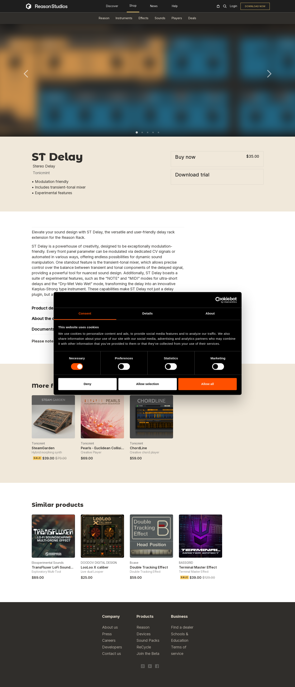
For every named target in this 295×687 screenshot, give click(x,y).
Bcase (134, 562)
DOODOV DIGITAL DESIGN (99, 562)
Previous (25, 74)
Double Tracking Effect (149, 567)
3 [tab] (148, 132)
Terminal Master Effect (198, 567)
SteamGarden (43, 448)
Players (177, 18)
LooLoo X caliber (95, 567)
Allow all (207, 384)
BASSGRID (186, 562)
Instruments (124, 18)
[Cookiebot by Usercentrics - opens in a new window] (218, 300)
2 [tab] (142, 132)
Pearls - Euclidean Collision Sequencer (112, 448)
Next (269, 74)
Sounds (160, 18)
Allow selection (147, 384)
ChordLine (138, 448)
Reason (104, 18)
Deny (87, 384)
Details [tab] (147, 313)
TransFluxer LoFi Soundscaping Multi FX (64, 567)
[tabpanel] (147, 76)
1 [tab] (137, 132)
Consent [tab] (84, 313)
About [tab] (210, 313)
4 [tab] (153, 132)
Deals (192, 18)
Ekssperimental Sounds (48, 562)
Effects (143, 18)
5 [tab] (158, 132)
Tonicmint (41, 173)
